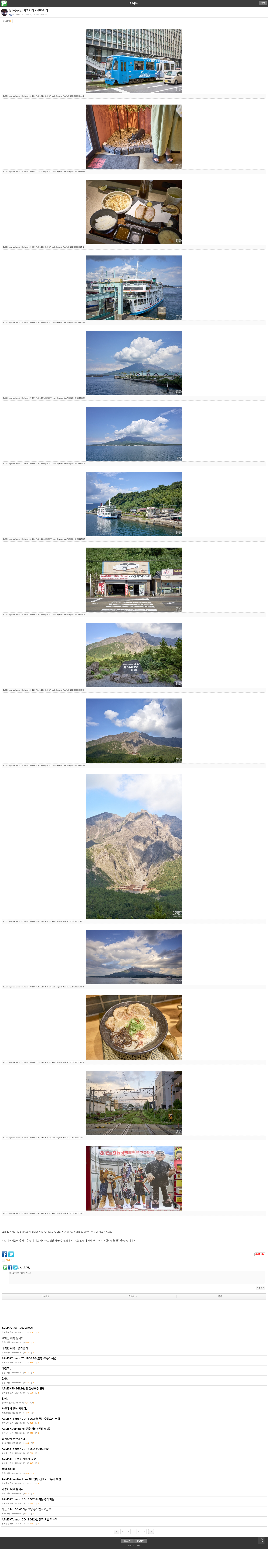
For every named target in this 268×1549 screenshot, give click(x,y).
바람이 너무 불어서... (134, 1492)
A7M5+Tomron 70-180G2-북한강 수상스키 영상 (134, 1421)
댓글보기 (7, 21)
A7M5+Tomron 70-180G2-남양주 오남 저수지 (134, 1522)
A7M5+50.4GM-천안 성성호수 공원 (134, 1391)
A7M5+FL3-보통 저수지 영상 (134, 1462)
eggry (11, 15)
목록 (220, 1296)
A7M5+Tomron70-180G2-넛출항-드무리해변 (134, 1361)
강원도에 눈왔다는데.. (134, 1442)
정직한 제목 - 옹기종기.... (134, 1351)
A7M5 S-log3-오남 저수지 (134, 1331)
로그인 (127, 1541)
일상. (134, 1401)
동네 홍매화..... (134, 1472)
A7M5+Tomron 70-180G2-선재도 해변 (134, 1452)
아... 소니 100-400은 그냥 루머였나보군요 (134, 1512)
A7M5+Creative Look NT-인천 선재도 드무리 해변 (134, 1482)
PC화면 (140, 1541)
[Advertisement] (134, 1310)
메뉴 (263, 3)
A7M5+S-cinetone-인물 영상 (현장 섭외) (134, 1431)
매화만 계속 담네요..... (134, 1341)
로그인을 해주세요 (137, 1277)
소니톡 (133, 3)
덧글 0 (7, 1260)
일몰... (134, 1381)
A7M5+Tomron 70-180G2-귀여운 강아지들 (134, 1502)
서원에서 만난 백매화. (134, 1411)
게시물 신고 (259, 1254)
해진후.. (134, 1371)
